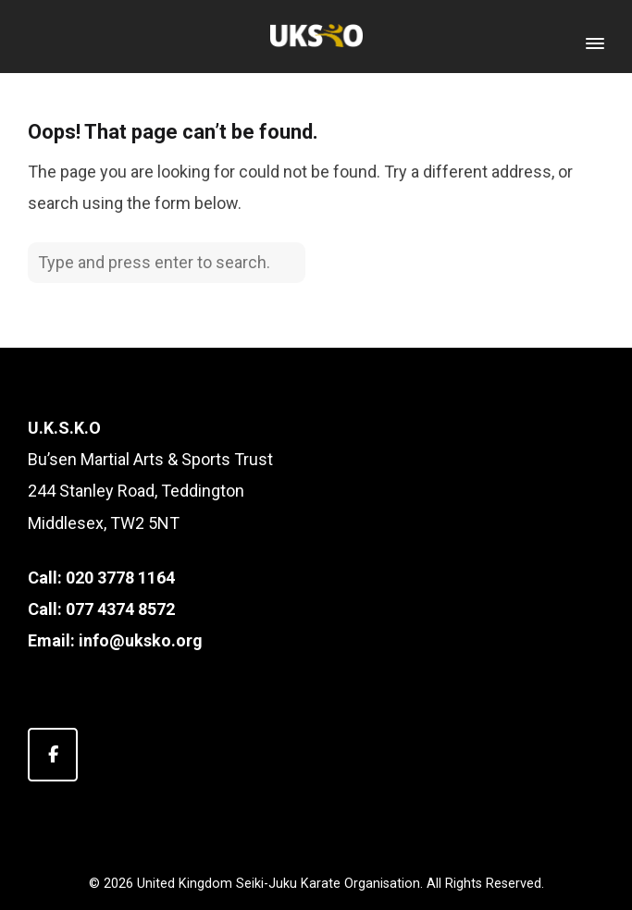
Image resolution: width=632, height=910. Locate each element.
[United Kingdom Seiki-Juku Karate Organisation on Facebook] (53, 754)
